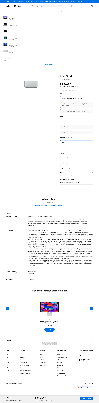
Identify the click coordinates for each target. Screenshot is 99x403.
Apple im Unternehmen (25, 373)
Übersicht (8, 213)
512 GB (64, 142)
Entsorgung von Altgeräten (63, 375)
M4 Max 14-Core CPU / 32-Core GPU (72, 98)
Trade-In (22, 354)
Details (49, 329)
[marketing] (42, 205)
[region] (49, 317)
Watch (7, 362)
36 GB (63, 121)
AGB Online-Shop (61, 354)
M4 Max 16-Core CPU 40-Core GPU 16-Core (74, 111)
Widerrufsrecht (60, 370)
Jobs (41, 354)
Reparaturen (23, 359)
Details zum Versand (66, 176)
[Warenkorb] (91, 6)
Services (62, 172)
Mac (7, 354)
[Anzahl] (67, 157)
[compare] (57, 205)
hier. (32, 1)
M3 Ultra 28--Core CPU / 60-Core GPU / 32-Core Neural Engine (75, 104)
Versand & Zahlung (61, 373)
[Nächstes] (91, 308)
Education (22, 357)
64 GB (63, 127)
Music (7, 365)
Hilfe (58, 359)
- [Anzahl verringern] (62, 157)
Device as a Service (24, 367)
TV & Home (8, 367)
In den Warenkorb (86, 398)
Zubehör (8, 370)
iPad (7, 357)
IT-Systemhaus (23, 362)
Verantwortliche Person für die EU (69, 182)
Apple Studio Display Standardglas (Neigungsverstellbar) (49, 322)
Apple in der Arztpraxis (25, 370)
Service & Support (24, 365)
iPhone (7, 359)
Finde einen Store (44, 365)
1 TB (63, 148)
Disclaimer (9, 340)
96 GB (63, 132)
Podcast (42, 359)
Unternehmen (43, 362)
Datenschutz (60, 367)
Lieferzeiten (60, 365)
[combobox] (46, 6)
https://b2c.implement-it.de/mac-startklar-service (71, 1)
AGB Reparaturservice (62, 357)
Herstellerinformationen (67, 179)
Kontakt (41, 357)
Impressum (59, 362)
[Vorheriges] (7, 308)
